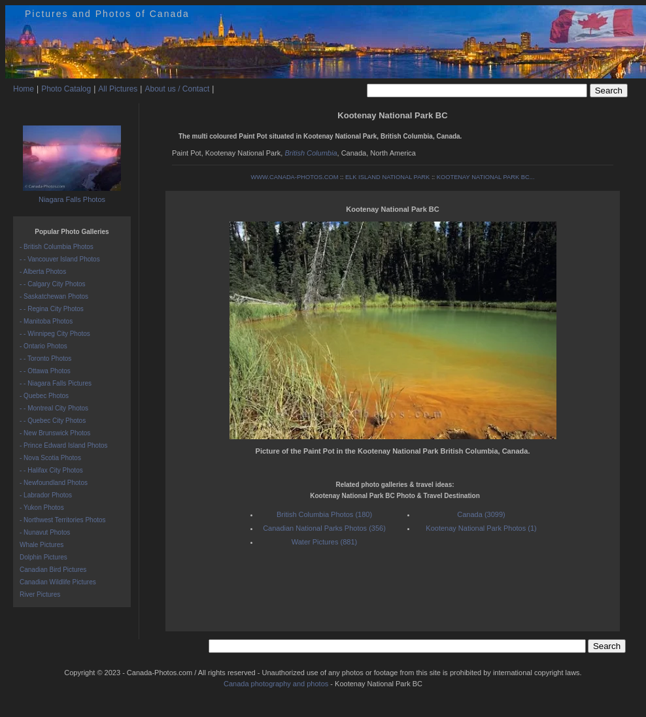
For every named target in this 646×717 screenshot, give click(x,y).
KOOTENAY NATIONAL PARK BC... (486, 177)
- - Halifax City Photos (51, 470)
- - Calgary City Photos (53, 284)
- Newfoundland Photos (54, 482)
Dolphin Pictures (43, 557)
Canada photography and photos (276, 684)
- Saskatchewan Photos (54, 296)
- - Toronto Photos (45, 358)
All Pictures (117, 88)
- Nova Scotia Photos (50, 457)
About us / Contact (176, 88)
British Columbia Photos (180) (324, 514)
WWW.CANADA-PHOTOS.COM (294, 177)
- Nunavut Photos (45, 532)
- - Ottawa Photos (45, 371)
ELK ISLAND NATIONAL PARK (387, 177)
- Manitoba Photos (46, 321)
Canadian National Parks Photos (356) (324, 528)
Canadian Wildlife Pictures (58, 582)
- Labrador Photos (46, 495)
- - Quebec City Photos (53, 420)
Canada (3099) (481, 514)
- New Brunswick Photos (55, 433)
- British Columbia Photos (57, 246)
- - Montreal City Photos (54, 408)
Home (23, 88)
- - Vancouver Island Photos (60, 259)
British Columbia (310, 153)
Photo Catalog (66, 88)
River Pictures (40, 594)
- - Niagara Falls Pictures (56, 383)
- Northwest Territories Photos (63, 520)
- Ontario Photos (43, 346)
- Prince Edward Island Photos (64, 445)
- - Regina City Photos (52, 308)
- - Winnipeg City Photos (55, 333)
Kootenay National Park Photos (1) (481, 528)
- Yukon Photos (42, 507)
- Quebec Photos (44, 395)
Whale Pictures (41, 544)
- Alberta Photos (43, 271)
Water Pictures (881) (324, 542)
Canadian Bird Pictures (53, 569)
